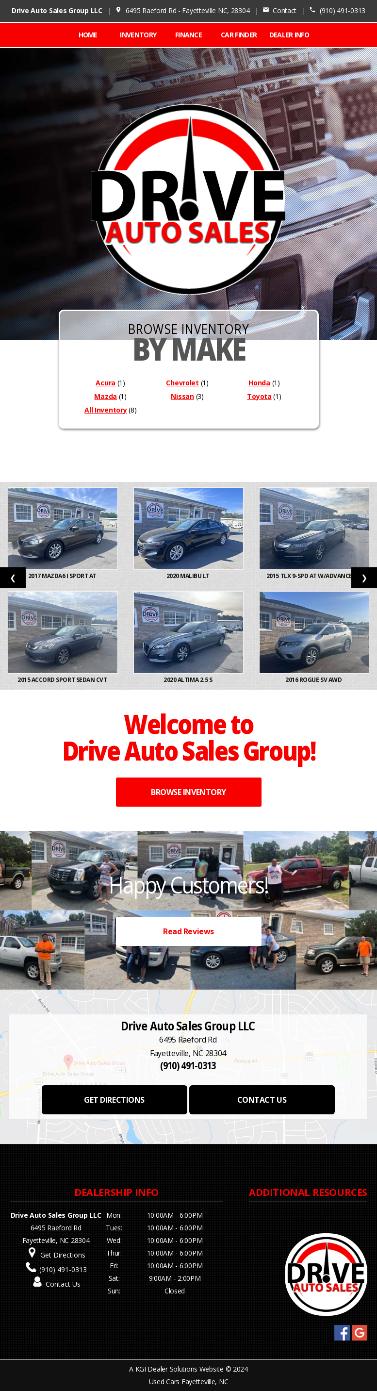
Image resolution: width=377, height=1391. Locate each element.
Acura (105, 382)
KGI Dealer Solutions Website (179, 1369)
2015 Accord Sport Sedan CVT (62, 680)
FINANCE (188, 34)
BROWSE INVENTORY (188, 792)
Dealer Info (289, 34)
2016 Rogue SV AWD (314, 680)
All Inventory (105, 409)
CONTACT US (261, 1099)
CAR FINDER (239, 34)
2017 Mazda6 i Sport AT (63, 576)
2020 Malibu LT (188, 576)
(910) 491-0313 (337, 10)
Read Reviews (188, 931)
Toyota (259, 396)
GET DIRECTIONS (114, 1099)
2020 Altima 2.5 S (188, 680)
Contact (279, 10)
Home (88, 34)
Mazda (105, 396)
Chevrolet (182, 382)
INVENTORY (138, 34)
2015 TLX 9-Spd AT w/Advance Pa (314, 576)
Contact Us (63, 1284)
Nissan (182, 396)
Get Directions (62, 1254)
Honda (259, 382)
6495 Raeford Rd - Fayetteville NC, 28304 (182, 10)
